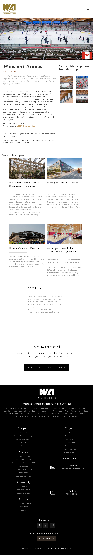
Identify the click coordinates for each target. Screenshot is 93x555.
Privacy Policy (65, 548)
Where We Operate (23, 439)
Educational (69, 436)
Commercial (69, 446)
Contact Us (69, 459)
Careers (23, 446)
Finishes (23, 510)
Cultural (70, 432)
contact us (46, 538)
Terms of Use (54, 548)
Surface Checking (23, 493)
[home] (9, 9)
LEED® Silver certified (26, 126)
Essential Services (69, 449)
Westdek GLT (23, 466)
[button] (88, 9)
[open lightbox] (66, 82)
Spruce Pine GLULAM (23, 459)
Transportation (69, 442)
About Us (23, 432)
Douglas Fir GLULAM (23, 456)
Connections (23, 507)
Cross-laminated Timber (23, 469)
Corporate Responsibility (23, 436)
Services (23, 442)
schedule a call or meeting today (46, 367)
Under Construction (69, 452)
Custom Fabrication (23, 503)
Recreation (70, 439)
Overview (23, 486)
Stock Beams (23, 473)
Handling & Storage (23, 490)
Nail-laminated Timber (23, 476)
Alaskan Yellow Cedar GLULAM (23, 463)
